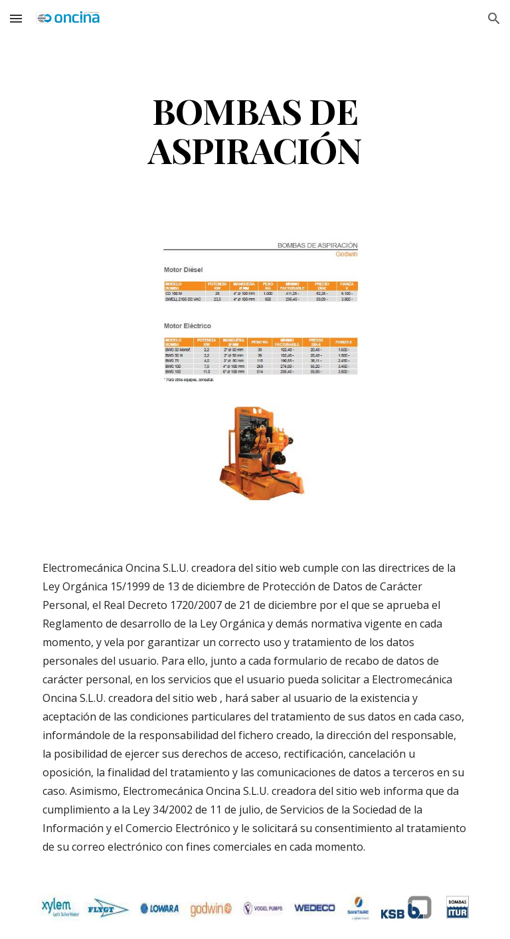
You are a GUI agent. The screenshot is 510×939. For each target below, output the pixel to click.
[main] (254, 129)
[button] (16, 18)
